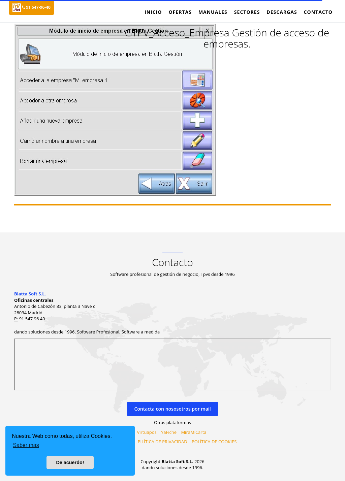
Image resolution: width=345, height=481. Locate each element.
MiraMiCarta (193, 432)
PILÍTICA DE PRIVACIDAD (162, 442)
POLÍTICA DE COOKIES (214, 442)
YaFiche (169, 432)
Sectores (247, 12)
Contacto (318, 12)
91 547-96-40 (36, 7)
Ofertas (179, 12)
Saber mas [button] (26, 445)
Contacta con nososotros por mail (172, 409)
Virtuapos (147, 432)
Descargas (281, 12)
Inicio (153, 12)
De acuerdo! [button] (70, 462)
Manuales (212, 12)
